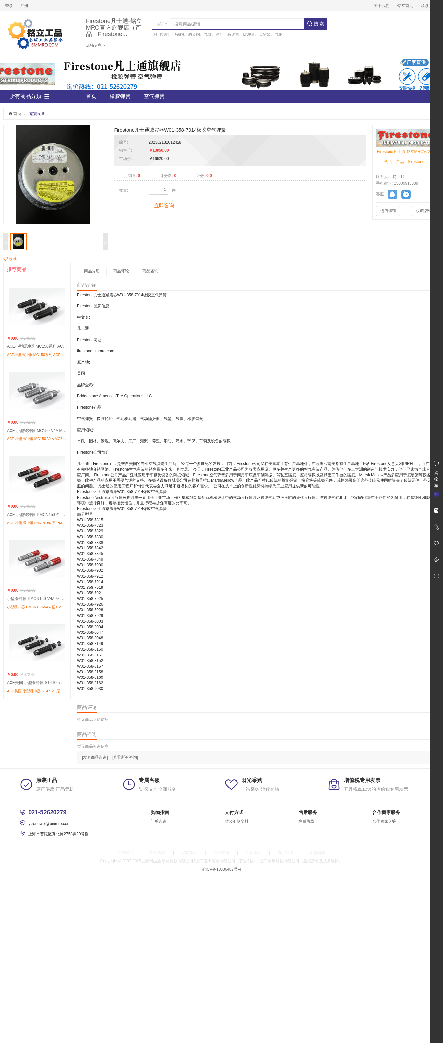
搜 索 (315, 23)
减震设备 (37, 113)
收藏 (10, 258)
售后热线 (306, 821)
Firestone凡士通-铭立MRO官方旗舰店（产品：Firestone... (114, 27)
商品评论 (121, 271)
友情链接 (318, 853)
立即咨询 (164, 205)
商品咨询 (150, 271)
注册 (24, 5)
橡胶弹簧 (120, 96)
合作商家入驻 (384, 821)
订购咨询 (159, 821)
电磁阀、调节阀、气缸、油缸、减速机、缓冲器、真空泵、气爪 (227, 34)
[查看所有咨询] (125, 757)
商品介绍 (92, 271)
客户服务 (286, 853)
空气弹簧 (154, 96)
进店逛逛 (388, 211)
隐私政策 (221, 853)
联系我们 (428, 5)
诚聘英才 (189, 853)
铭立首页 (405, 5)
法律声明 (254, 853)
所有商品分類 (29, 96)
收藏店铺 (424, 211)
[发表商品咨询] (95, 757)
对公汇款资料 (236, 821)
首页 (91, 96)
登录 (9, 5)
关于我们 (382, 5)
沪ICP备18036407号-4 (221, 869)
